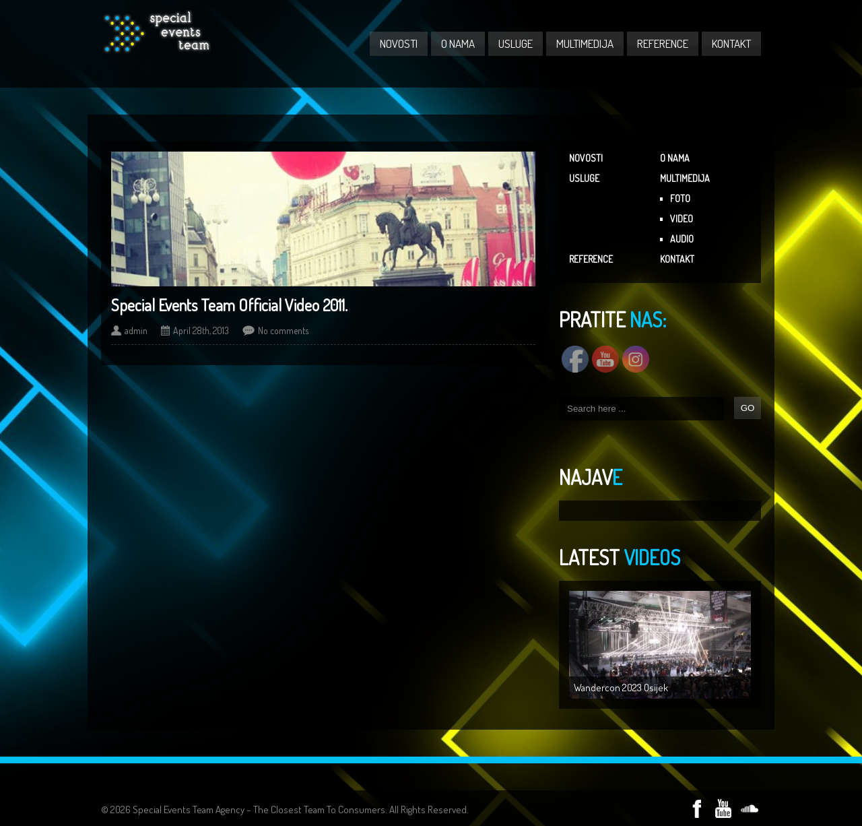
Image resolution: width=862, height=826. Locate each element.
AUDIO (682, 239)
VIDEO (681, 218)
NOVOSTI (399, 43)
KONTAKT (731, 43)
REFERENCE (662, 43)
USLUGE (515, 43)
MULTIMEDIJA (585, 43)
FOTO (680, 198)
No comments (283, 330)
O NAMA (458, 43)
